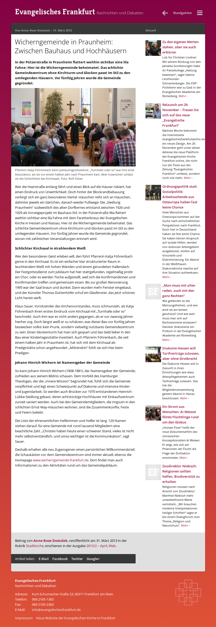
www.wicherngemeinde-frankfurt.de (60, 460)
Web (112, 545)
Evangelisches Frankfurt (79, 12)
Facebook (60, 558)
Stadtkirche (35, 545)
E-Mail (44, 558)
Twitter (77, 558)
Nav (182, 12)
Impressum (24, 618)
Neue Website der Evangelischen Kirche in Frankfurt (75, 618)
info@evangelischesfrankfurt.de (56, 609)
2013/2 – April (96, 545)
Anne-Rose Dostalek (35, 30)
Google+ (93, 558)
